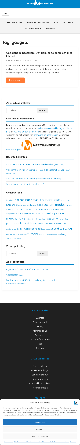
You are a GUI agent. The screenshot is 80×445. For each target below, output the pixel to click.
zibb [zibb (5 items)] (19, 238)
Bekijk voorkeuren (40, 436)
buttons (17, 131)
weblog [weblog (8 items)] (62, 234)
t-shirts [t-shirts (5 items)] (15, 234)
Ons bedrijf (40, 335)
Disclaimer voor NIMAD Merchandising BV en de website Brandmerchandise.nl (41, 442)
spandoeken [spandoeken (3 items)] (47, 229)
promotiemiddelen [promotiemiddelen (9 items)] (23, 223)
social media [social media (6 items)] (23, 228)
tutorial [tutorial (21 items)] (33, 234)
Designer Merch (33, 28)
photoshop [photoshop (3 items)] (64, 219)
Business (50, 28)
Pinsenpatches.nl (40, 379)
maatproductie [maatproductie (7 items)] (35, 213)
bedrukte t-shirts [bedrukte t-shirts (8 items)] (51, 199)
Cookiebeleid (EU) (14, 274)
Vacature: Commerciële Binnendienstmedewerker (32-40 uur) (35, 164)
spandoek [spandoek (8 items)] (36, 228)
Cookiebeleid (8, 442)
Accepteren (40, 422)
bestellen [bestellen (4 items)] (65, 200)
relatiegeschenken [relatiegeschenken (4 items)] (57, 223)
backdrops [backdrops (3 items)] (10, 200)
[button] (76, 402)
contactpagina (13, 149)
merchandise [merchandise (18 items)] (16, 218)
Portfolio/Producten (38, 22)
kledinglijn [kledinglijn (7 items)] (21, 213)
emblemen (68, 128)
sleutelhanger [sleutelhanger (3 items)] (11, 229)
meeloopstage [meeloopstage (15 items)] (54, 213)
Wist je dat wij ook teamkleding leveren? (25, 184)
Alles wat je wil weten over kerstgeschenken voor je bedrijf (33, 178)
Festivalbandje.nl (40, 387)
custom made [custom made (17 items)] (53, 205)
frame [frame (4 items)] (35, 209)
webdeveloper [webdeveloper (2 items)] (52, 235)
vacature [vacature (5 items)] (43, 234)
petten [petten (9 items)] (55, 218)
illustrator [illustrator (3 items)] (60, 209)
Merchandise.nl (40, 366)
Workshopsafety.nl (40, 370)
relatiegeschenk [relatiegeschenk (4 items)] (42, 223)
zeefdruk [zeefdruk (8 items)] (11, 238)
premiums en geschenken (46, 135)
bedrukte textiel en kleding (49, 128)
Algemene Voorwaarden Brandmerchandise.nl (28, 269)
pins (8, 131)
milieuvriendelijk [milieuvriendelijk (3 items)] (32, 219)
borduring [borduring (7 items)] (11, 204)
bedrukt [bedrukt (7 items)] (36, 200)
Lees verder (15, 80)
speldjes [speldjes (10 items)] (57, 228)
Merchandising (14, 22)
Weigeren (40, 429)
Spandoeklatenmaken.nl (40, 383)
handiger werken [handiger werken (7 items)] (47, 209)
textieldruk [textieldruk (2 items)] (23, 235)
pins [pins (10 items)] (8, 223)
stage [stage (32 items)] (67, 228)
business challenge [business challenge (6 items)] (26, 205)
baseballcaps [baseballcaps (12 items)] (23, 199)
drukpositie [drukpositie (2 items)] (68, 205)
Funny (40, 326)
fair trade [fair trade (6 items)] (19, 209)
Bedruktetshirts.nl (40, 374)
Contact (73, 442)
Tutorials (68, 22)
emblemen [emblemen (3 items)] (10, 209)
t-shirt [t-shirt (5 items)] (9, 234)
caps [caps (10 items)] (40, 204)
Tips (56, 22)
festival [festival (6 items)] (28, 209)
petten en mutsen (30, 131)
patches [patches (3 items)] (42, 219)
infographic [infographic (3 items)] (10, 214)
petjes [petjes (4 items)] (48, 219)
